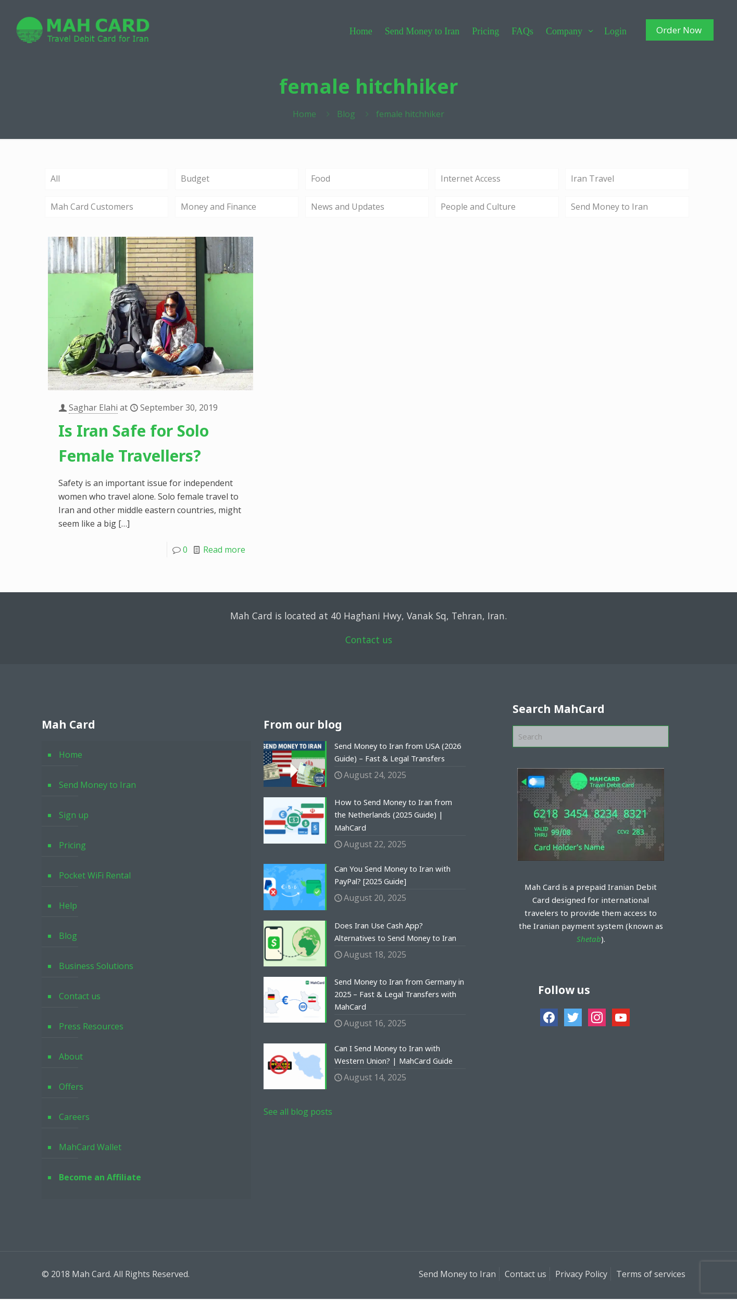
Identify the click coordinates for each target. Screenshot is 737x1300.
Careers (74, 1118)
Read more (224, 550)
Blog (346, 114)
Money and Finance (218, 207)
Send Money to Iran (609, 207)
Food (320, 179)
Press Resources (91, 1027)
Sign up (74, 816)
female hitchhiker (410, 114)
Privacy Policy (581, 1275)
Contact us (368, 640)
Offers (71, 1087)
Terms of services (650, 1275)
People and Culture (478, 207)
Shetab (589, 939)
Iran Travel (592, 179)
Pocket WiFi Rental (95, 876)
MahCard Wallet (90, 1148)
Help (68, 906)
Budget (195, 179)
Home (304, 114)
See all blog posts (298, 1126)
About (71, 1057)
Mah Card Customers (92, 207)
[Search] (591, 737)
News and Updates (347, 207)
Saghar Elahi (93, 408)
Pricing (72, 846)
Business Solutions (96, 967)
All (55, 179)
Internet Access (471, 179)
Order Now (679, 30)
